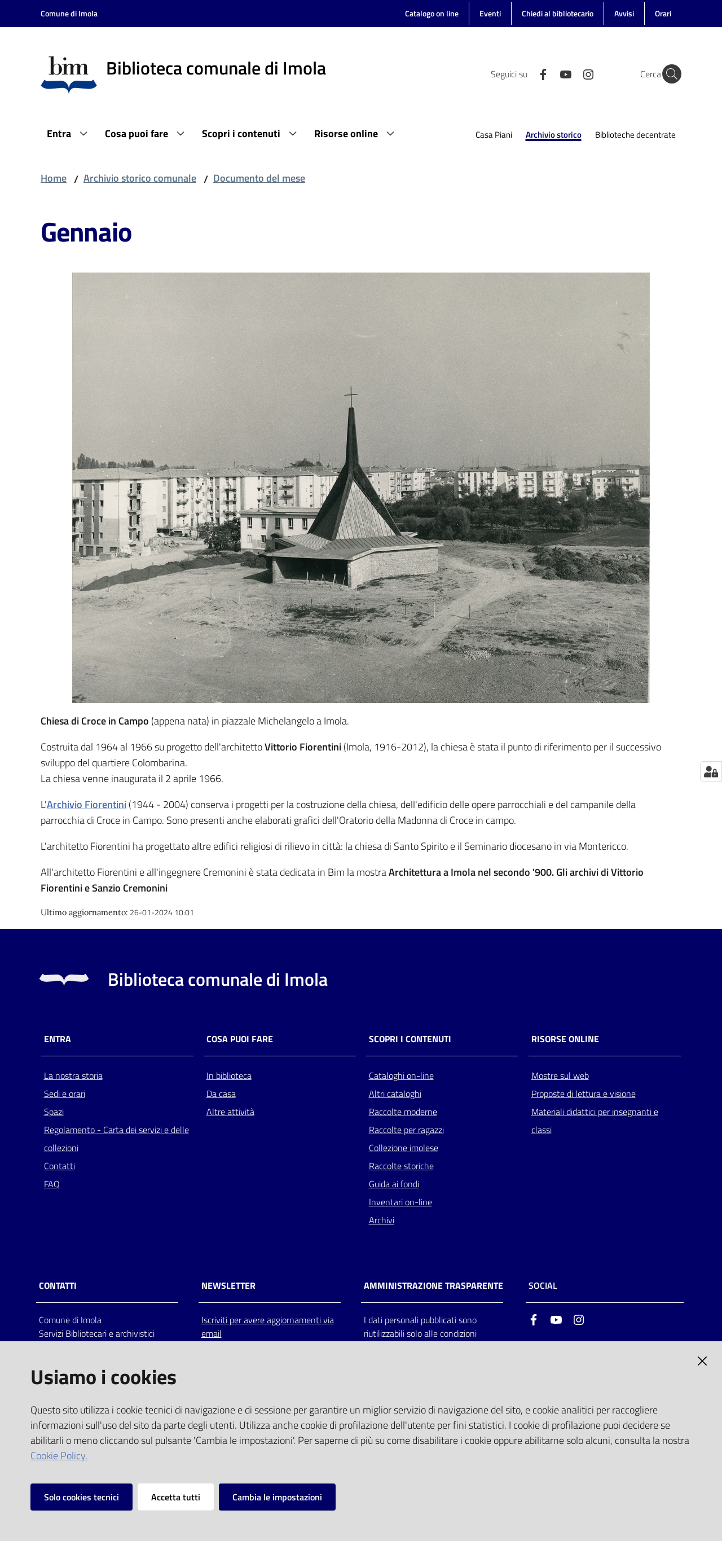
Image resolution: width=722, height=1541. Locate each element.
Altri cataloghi (395, 1093)
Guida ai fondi (394, 1184)
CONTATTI (58, 1285)
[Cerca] (667, 73)
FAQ (52, 1184)
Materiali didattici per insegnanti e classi (594, 1120)
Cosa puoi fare (239, 1039)
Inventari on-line (400, 1202)
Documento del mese (259, 178)
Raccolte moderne (403, 1111)
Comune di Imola (69, 13)
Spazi (54, 1111)
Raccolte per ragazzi (406, 1129)
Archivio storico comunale (139, 178)
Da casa (221, 1093)
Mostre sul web (560, 1075)
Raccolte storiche (401, 1166)
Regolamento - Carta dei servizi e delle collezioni (116, 1138)
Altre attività (230, 1111)
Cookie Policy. (58, 1455)
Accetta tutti (175, 1497)
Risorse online (565, 1039)
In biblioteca (229, 1075)
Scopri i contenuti (410, 1039)
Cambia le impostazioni (277, 1497)
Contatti (59, 1166)
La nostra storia (73, 1075)
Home (54, 178)
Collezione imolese (403, 1147)
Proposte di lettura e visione (583, 1093)
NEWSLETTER (228, 1285)
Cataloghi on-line (401, 1075)
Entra (57, 1039)
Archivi (381, 1220)
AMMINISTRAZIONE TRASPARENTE (433, 1285)
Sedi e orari (64, 1093)
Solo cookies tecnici (81, 1497)
